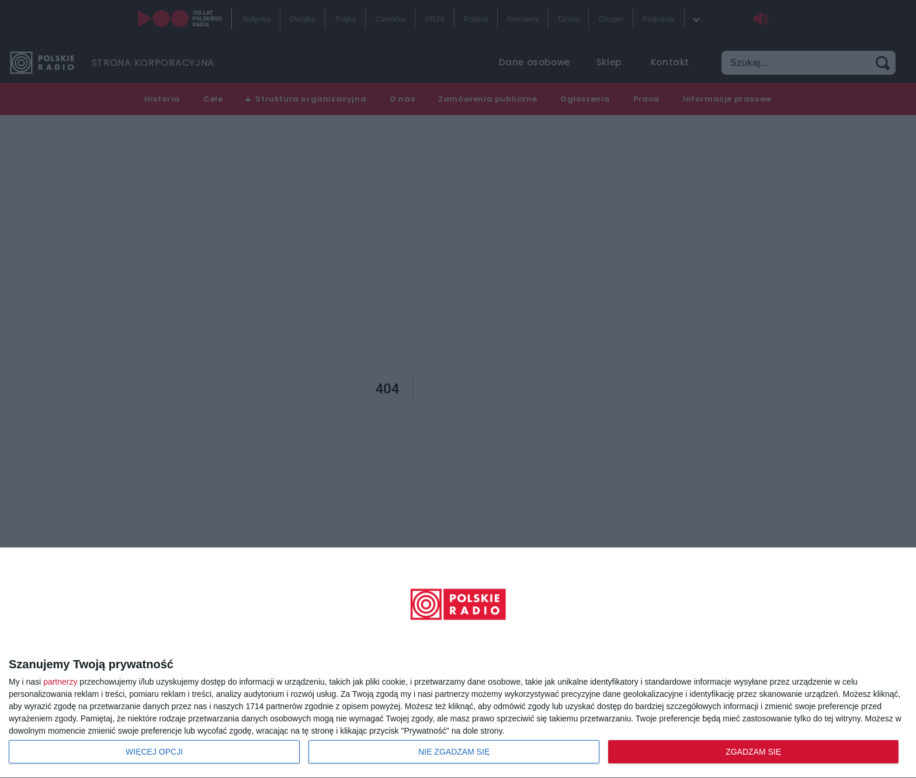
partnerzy (60, 682)
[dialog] (458, 663)
